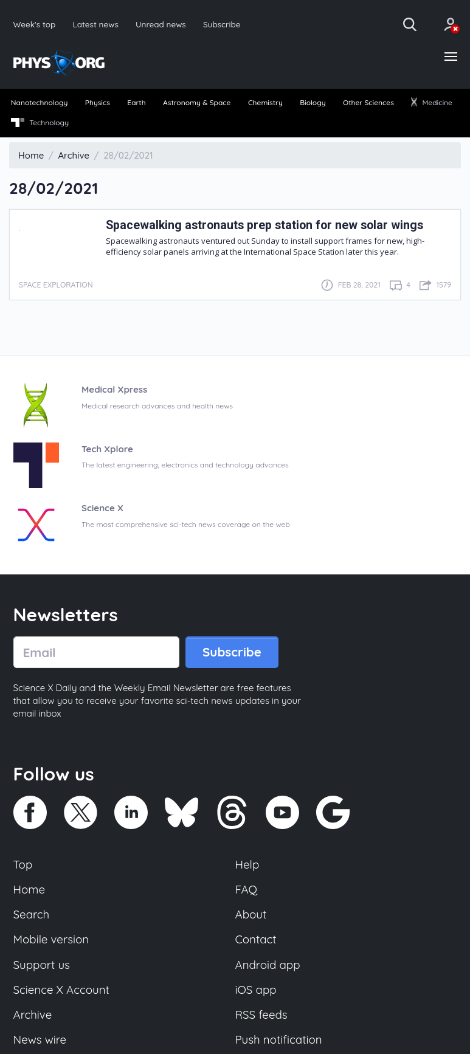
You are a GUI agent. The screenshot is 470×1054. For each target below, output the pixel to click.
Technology (40, 123)
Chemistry (265, 102)
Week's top (34, 24)
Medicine (431, 102)
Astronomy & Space (196, 102)
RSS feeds (261, 1014)
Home (29, 889)
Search (31, 914)
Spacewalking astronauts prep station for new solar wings (264, 225)
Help (247, 864)
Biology (312, 102)
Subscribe (222, 24)
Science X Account (61, 989)
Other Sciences (368, 102)
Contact (256, 939)
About (251, 914)
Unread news (161, 24)
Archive (32, 1014)
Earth (136, 102)
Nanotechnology (39, 102)
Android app (267, 964)
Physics (97, 102)
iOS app (256, 989)
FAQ (246, 889)
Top (23, 864)
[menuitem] (39, 103)
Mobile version (51, 939)
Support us (41, 964)
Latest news (95, 24)
